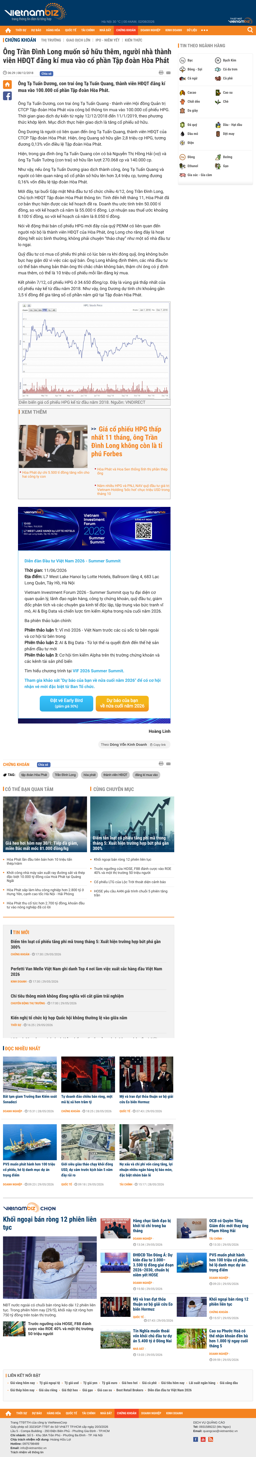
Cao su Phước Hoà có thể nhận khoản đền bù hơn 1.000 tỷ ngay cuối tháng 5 (228, 1339)
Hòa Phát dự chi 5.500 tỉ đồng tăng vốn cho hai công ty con (56, 475)
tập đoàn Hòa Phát (34, 774)
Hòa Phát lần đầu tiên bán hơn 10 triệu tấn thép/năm (39, 862)
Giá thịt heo (70, 1390)
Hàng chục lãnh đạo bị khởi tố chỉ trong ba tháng (152, 1225)
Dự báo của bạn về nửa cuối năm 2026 (122, 703)
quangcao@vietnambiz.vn (220, 1431)
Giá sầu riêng (48, 1390)
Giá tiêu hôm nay (172, 1383)
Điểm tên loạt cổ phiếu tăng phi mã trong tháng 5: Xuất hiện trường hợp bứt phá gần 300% (131, 843)
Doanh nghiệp (12, 1111)
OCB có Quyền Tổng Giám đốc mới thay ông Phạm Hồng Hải (228, 1225)
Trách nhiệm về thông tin (27, 1452)
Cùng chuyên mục (114, 789)
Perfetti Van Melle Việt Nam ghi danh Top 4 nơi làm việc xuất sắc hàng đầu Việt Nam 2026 (86, 971)
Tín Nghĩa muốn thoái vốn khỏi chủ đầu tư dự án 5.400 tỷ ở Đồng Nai (152, 1336)
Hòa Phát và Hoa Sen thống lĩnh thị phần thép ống (132, 471)
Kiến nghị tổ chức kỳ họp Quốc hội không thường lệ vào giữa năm (69, 1018)
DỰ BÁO (36, 30)
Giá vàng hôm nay (22, 1383)
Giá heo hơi (130, 1383)
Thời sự (16, 1025)
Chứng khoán (20, 40)
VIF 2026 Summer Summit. (98, 671)
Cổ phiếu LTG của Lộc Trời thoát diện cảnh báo (130, 882)
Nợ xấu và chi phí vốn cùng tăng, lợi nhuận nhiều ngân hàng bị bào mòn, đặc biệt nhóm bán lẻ (146, 1169)
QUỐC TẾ (70, 30)
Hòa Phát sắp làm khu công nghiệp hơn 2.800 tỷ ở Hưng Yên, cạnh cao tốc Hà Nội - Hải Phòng (45, 892)
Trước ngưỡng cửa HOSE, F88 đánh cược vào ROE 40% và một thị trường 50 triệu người (132, 871)
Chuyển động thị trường (28, 1003)
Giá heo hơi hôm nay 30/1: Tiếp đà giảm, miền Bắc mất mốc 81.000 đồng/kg (42, 846)
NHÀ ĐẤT (105, 30)
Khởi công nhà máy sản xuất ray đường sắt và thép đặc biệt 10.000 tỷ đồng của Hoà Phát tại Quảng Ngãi (46, 877)
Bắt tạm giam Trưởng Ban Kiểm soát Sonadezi (30, 1099)
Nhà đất (138, 1349)
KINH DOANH (174, 30)
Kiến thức (133, 40)
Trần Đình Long (65, 774)
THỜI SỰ (21, 30)
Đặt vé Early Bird (66, 703)
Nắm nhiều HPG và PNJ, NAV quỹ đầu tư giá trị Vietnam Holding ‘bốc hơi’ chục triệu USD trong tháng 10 (133, 490)
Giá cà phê (149, 1383)
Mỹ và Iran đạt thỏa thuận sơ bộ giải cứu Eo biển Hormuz (146, 1099)
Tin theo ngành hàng (202, 45)
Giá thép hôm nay (22, 1390)
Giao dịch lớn (78, 40)
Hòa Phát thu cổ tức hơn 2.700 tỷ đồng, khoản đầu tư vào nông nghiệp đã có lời (45, 905)
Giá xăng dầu (229, 1383)
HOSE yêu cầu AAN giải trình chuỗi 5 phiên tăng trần (131, 893)
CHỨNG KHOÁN (126, 30)
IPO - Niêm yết (108, 40)
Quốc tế (125, 1111)
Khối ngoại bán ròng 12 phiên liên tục (122, 860)
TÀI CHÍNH (87, 30)
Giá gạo (87, 1390)
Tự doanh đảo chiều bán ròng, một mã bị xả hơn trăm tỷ (86, 1099)
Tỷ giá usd (71, 1383)
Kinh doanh (18, 981)
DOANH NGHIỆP (150, 30)
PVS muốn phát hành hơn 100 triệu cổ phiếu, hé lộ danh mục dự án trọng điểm (29, 1169)
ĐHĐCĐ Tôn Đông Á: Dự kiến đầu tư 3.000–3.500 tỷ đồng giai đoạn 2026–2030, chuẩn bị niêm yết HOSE (153, 1265)
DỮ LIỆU (192, 30)
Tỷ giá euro (109, 1383)
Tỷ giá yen (90, 1383)
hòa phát (90, 774)
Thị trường (51, 40)
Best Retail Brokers (130, 1390)
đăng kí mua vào (146, 774)
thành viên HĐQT (115, 774)
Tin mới (21, 932)
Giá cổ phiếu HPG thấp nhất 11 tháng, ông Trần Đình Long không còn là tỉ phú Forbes (126, 441)
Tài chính (126, 1184)
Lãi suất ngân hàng (202, 1383)
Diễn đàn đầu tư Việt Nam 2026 (170, 1390)
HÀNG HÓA (53, 30)
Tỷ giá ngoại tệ (50, 1383)
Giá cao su (105, 1390)
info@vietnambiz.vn (33, 1448)
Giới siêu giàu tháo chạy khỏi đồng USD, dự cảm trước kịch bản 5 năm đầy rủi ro (87, 1169)
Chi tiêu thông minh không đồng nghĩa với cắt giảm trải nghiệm (67, 996)
